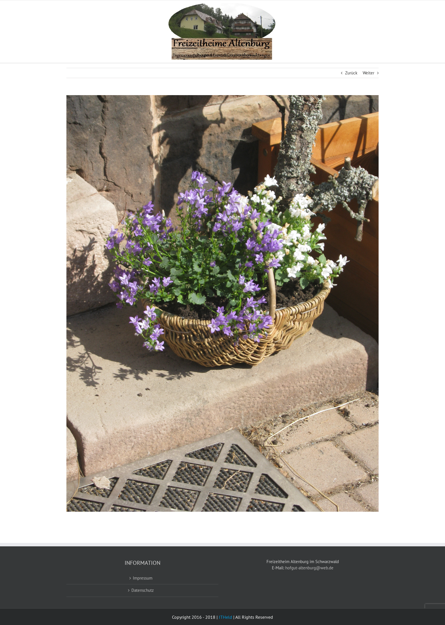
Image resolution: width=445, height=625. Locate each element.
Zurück (351, 73)
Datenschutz (142, 590)
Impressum (142, 578)
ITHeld (225, 617)
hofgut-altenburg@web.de (309, 567)
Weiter (368, 73)
